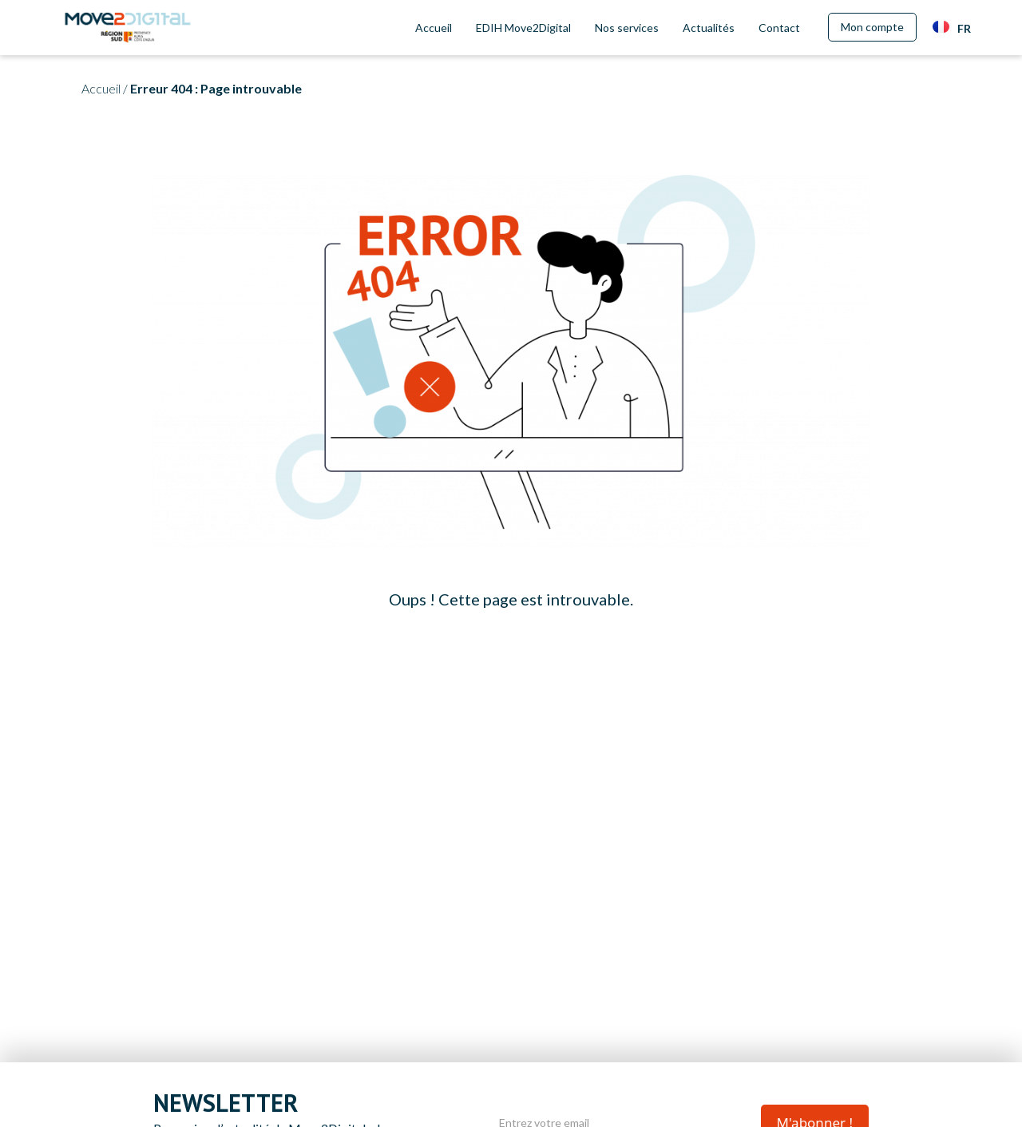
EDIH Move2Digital (523, 27)
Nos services (627, 27)
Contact (779, 27)
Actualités (709, 27)
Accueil (433, 27)
